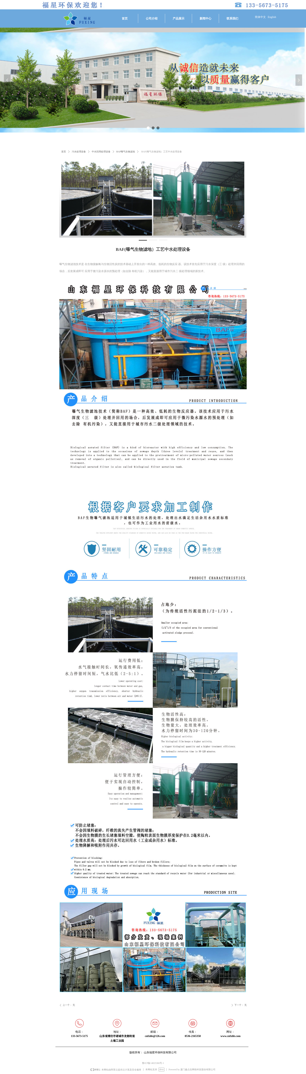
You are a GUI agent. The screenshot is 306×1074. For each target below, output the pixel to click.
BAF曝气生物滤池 (125, 151)
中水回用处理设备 (101, 151)
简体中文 (260, 17)
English (272, 17)
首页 (63, 151)
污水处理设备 (79, 151)
